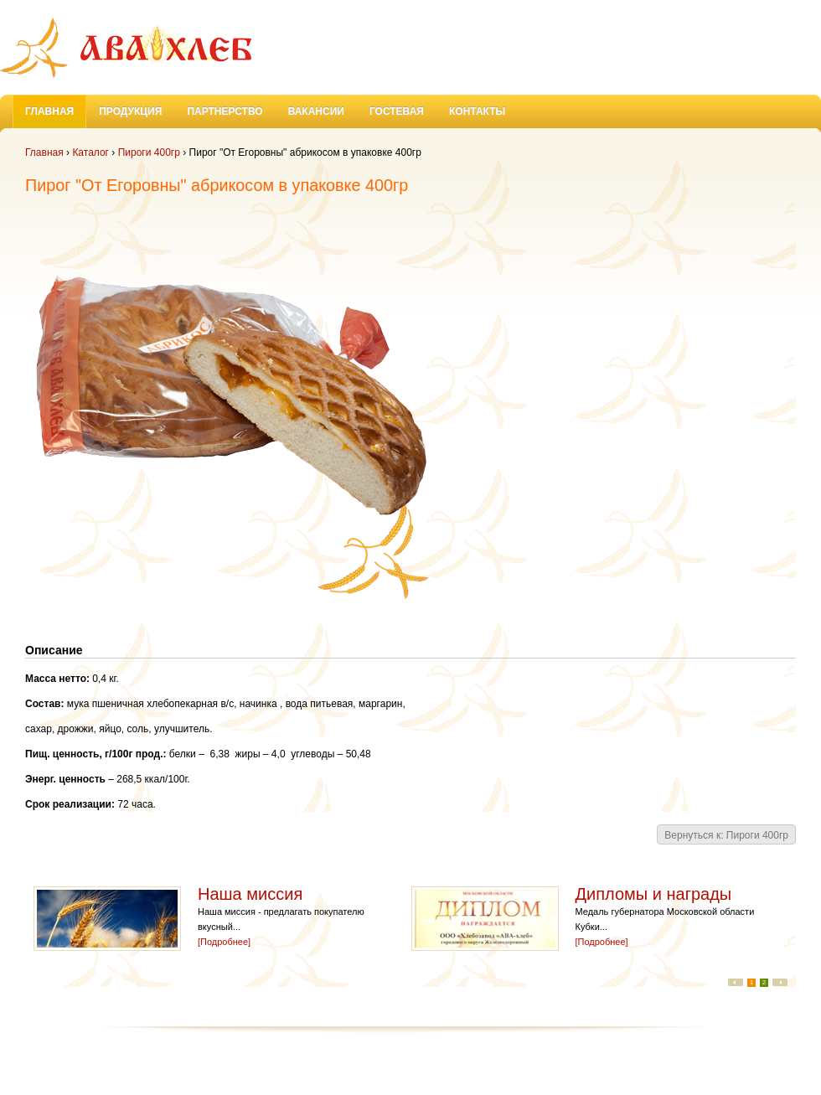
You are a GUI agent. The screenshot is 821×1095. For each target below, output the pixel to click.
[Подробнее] (224, 942)
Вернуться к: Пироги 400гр (726, 835)
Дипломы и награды (656, 894)
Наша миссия (252, 894)
